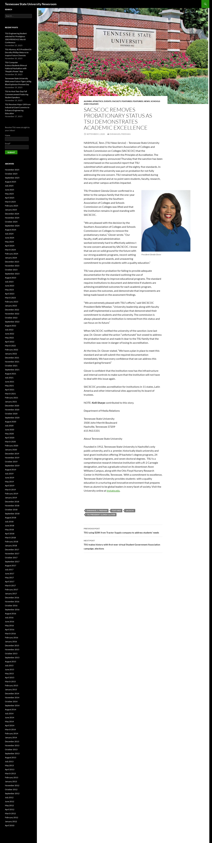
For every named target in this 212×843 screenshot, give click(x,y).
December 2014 (12, 693)
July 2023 (9, 281)
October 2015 (11, 653)
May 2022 (9, 337)
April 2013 (9, 769)
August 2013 (10, 757)
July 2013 (9, 761)
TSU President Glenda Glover (101, 514)
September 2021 (12, 369)
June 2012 (9, 801)
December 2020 (12, 405)
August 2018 (10, 517)
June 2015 (9, 669)
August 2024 (10, 229)
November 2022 (12, 313)
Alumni (88, 101)
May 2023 (9, 289)
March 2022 (10, 345)
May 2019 (9, 481)
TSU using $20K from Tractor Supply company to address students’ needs (123, 530)
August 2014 (10, 709)
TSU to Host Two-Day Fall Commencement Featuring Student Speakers (16, 94)
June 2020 (9, 429)
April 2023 (9, 293)
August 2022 (10, 325)
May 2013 (9, 765)
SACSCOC (130, 510)
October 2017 (11, 557)
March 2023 (10, 297)
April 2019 (9, 485)
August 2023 (10, 277)
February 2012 (11, 817)
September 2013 (12, 753)
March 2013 (10, 773)
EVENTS (107, 101)
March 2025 (10, 201)
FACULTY (116, 101)
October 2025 (11, 173)
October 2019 (11, 461)
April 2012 (9, 809)
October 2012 (11, 789)
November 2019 (12, 457)
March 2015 (10, 681)
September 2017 (12, 561)
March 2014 (10, 729)
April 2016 (9, 629)
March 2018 (10, 537)
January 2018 (11, 545)
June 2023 (9, 285)
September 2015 (12, 657)
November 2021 (12, 361)
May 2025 (9, 193)
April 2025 (9, 197)
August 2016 (10, 613)
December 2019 (12, 453)
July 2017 (9, 569)
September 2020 (12, 417)
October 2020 (11, 413)
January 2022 (11, 353)
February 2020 (11, 445)
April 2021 (9, 389)
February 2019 (11, 493)
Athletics (98, 101)
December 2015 (12, 645)
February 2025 (11, 205)
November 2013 (12, 745)
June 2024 (9, 237)
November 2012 (12, 785)
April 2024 (9, 245)
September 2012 (12, 793)
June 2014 (9, 717)
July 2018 (9, 521)
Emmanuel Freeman (120, 134)
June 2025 (9, 189)
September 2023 (12, 273)
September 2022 (12, 321)
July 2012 (9, 797)
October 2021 (11, 365)
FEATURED (138, 101)
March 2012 (10, 813)
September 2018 (12, 513)
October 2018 (11, 509)
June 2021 (9, 381)
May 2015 (9, 673)
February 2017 (11, 589)
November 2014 (12, 697)
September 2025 (12, 177)
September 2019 (12, 465)
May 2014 (9, 721)
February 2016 (11, 637)
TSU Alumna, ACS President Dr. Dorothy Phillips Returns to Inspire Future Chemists (18, 52)
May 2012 (9, 805)
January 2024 (11, 257)
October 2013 (11, 749)
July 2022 (9, 329)
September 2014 (12, 705)
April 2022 (9, 341)
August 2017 (10, 565)
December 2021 (12, 357)
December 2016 (12, 597)
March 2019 (10, 489)
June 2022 (9, 333)
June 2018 (9, 525)
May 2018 (9, 529)
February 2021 (11, 397)
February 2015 (11, 685)
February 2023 (11, 301)
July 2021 (9, 377)
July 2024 (9, 233)
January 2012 (11, 821)
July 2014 (9, 713)
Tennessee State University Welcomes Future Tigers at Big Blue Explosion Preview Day (18, 81)
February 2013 (11, 777)
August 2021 (10, 373)
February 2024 (11, 253)
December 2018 (12, 501)
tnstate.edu (113, 490)
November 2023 (12, 265)
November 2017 (12, 553)
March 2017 (10, 585)
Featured (127, 101)
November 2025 (12, 169)
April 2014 (9, 725)
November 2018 (12, 505)
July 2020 (9, 425)
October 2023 (11, 269)
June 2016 (9, 621)
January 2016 (11, 641)
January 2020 (11, 449)
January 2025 (11, 209)
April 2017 (9, 581)
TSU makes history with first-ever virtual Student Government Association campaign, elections (123, 544)
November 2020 (12, 409)
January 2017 (11, 593)
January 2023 (11, 305)
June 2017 (9, 573)
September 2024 (12, 225)
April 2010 (9, 825)
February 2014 (11, 733)
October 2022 (11, 317)
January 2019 (11, 497)
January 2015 (11, 689)
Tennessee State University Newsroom (30, 4)
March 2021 (10, 393)
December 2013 (12, 741)
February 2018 (11, 541)
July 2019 (9, 473)
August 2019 (10, 469)
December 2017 (12, 549)
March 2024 (10, 249)
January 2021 (11, 401)
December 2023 (12, 261)
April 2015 (9, 677)
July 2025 (9, 185)
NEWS (147, 101)
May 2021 (9, 385)
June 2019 (9, 477)
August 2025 (10, 181)
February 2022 (11, 349)
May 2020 (9, 433)
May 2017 (9, 577)
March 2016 (10, 633)
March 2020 (10, 441)
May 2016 (9, 625)
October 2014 (11, 701)
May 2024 (9, 241)
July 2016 (9, 617)
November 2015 (12, 649)
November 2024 (12, 217)
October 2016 (11, 605)
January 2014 (11, 737)
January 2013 (11, 781)
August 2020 (10, 421)
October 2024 (11, 221)
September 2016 (12, 609)
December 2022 (12, 309)
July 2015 (9, 665)
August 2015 (10, 661)
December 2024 (12, 213)
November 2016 (12, 601)
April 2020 (9, 437)
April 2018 (9, 533)
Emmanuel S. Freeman (97, 510)
